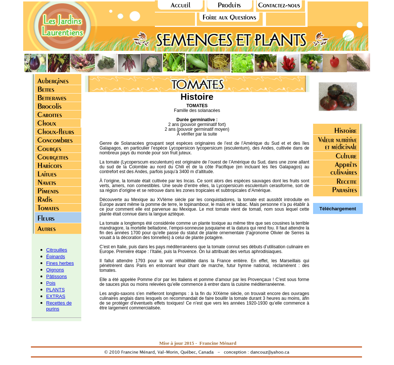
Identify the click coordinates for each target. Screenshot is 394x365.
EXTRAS (55, 296)
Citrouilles (56, 250)
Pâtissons (56, 276)
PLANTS (55, 289)
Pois (51, 283)
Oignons (55, 270)
